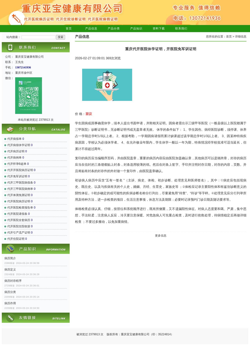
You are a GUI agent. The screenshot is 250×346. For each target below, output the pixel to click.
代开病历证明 (15, 151)
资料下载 (159, 28)
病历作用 (10, 303)
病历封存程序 (13, 280)
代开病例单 (14, 157)
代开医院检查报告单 (20, 207)
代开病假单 (14, 138)
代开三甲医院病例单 (20, 188)
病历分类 (10, 292)
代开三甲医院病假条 (20, 182)
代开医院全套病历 (18, 220)
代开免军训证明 (17, 176)
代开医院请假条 (17, 213)
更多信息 (160, 235)
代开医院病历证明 (18, 201)
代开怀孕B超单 (16, 163)
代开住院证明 (15, 238)
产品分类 (114, 28)
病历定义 (10, 269)
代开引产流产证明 (18, 232)
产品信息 (91, 28)
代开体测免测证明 (18, 195)
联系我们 (181, 28)
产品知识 (136, 28)
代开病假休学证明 (18, 145)
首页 (69, 28)
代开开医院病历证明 (20, 170)
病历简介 (10, 258)
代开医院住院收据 (18, 226)
